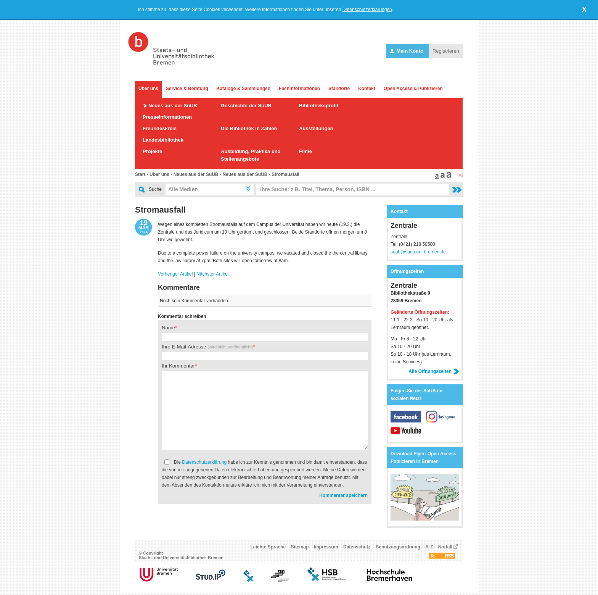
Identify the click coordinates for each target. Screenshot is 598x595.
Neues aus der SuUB (172, 105)
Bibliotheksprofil (318, 105)
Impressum (326, 549)
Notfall (445, 549)
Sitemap (300, 549)
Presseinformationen (167, 117)
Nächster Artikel (212, 274)
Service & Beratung (187, 88)
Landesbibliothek (163, 140)
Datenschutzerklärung (204, 462)
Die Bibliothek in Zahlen (249, 128)
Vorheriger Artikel (175, 274)
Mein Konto (407, 51)
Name (168, 328)
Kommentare (179, 287)
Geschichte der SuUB (246, 105)
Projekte (152, 151)
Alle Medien (183, 189)
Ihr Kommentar (178, 366)
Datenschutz (356, 549)
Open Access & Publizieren (413, 88)
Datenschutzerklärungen (367, 9)
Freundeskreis (160, 128)
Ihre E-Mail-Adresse (207, 347)
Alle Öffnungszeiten (433, 371)
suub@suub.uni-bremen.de (418, 252)
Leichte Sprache (268, 549)
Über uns (148, 88)
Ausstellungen (316, 128)
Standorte (339, 88)
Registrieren (445, 51)
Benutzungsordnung (398, 549)
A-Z (429, 549)
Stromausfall (285, 174)
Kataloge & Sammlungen (243, 88)
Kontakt (366, 88)
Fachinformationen (299, 88)
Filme (305, 151)
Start (140, 174)
